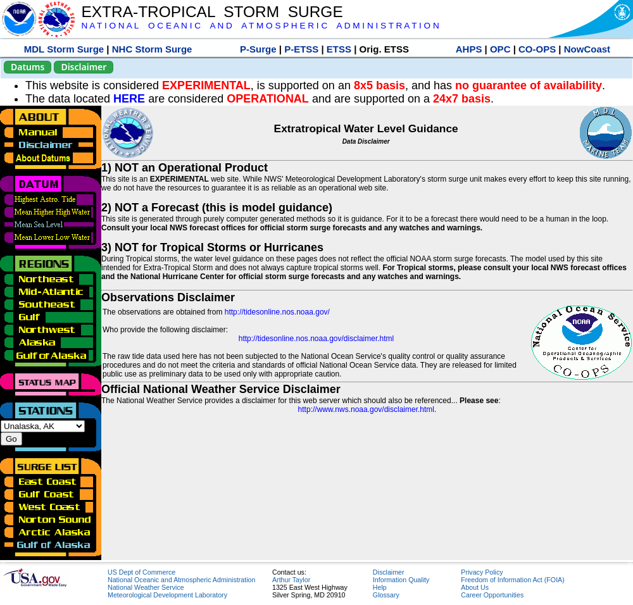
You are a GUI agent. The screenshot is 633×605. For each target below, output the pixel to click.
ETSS (339, 49)
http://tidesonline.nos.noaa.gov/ (277, 312)
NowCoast (587, 49)
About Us (475, 587)
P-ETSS (301, 49)
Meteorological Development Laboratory (167, 595)
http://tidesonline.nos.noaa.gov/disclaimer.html (316, 338)
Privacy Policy (482, 572)
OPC (500, 49)
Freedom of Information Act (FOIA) (512, 579)
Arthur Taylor (291, 579)
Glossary (386, 595)
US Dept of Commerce (141, 572)
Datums (27, 67)
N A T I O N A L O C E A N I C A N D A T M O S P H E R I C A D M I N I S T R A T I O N (260, 25)
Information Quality (401, 579)
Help (380, 587)
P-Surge (258, 49)
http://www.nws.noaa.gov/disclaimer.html (366, 409)
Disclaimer (83, 67)
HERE (129, 98)
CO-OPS (537, 49)
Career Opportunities (492, 595)
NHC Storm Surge (152, 49)
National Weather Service (146, 587)
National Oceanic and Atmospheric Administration (181, 579)
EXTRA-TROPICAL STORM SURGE (211, 11)
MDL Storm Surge (64, 49)
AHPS (469, 49)
